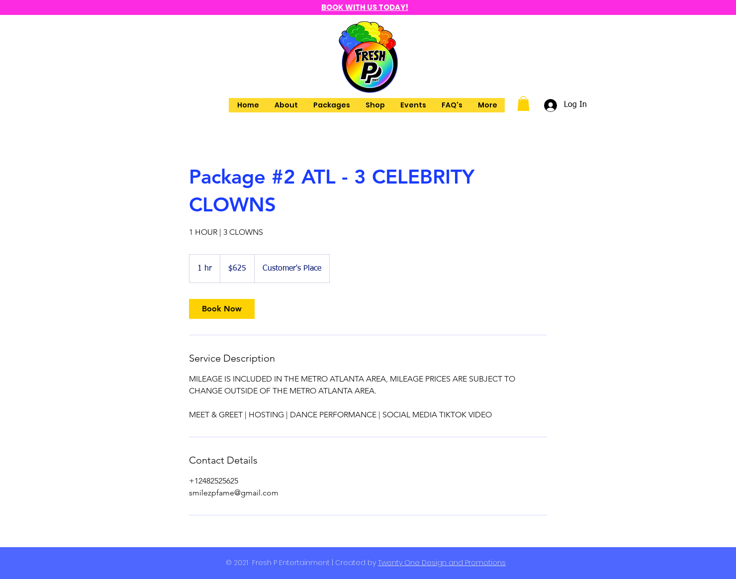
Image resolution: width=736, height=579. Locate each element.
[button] (523, 103)
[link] (222, 309)
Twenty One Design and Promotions (442, 563)
